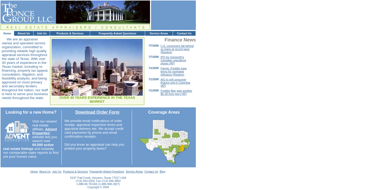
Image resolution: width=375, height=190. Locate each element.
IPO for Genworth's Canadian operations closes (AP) (173, 60)
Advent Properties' (44, 131)
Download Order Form (97, 112)
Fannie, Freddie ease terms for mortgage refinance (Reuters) (173, 71)
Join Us (42, 33)
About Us (23, 33)
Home (7, 33)
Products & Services (70, 33)
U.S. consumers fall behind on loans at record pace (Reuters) (176, 49)
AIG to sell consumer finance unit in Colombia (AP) (175, 82)
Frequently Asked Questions (117, 33)
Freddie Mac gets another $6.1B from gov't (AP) (176, 92)
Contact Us (184, 33)
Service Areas (159, 33)
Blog (162, 171)
